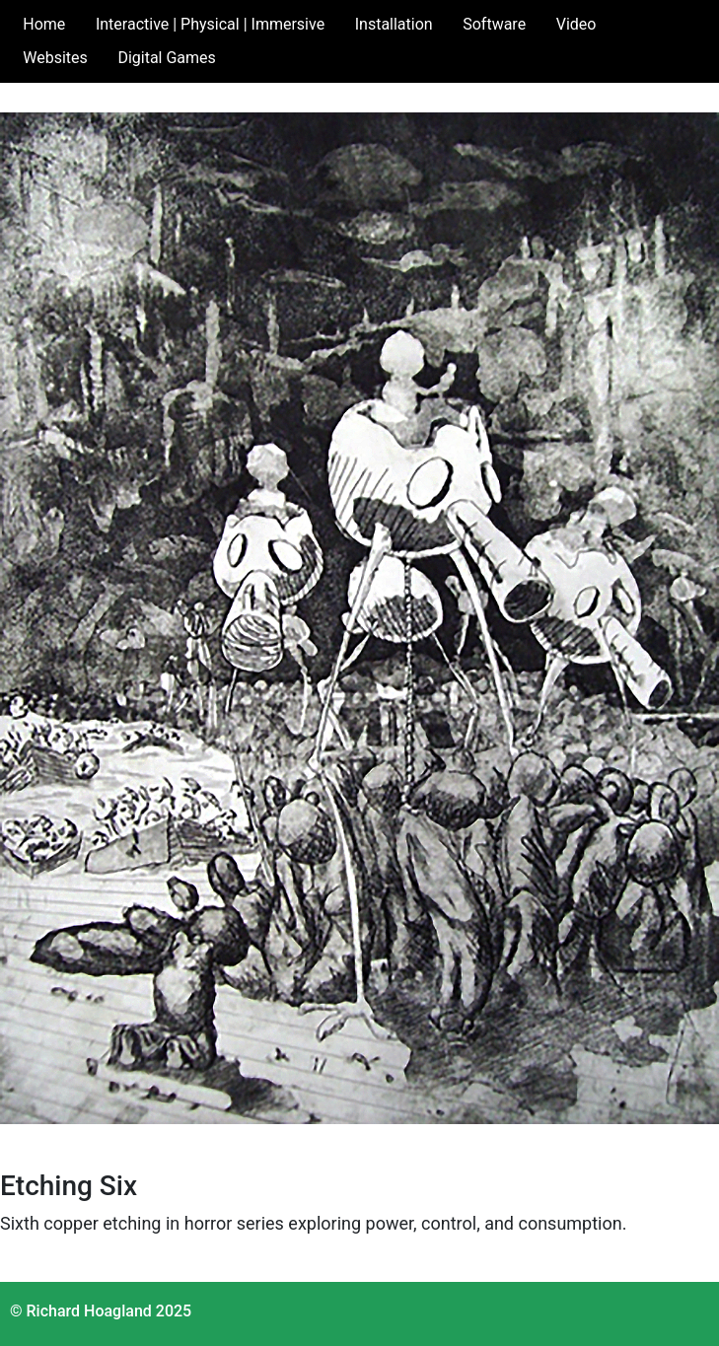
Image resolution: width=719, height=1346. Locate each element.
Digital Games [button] (166, 57)
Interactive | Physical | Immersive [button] (210, 24)
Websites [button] (55, 57)
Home (44, 24)
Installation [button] (394, 24)
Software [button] (494, 24)
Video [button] (576, 24)
